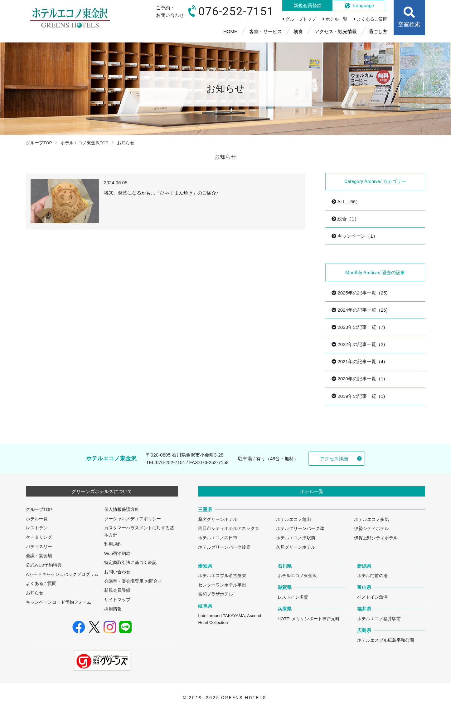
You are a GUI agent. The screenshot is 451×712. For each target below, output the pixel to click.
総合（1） (345, 218)
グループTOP (39, 143)
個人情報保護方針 (121, 509)
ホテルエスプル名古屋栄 (222, 575)
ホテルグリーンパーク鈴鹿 (224, 547)
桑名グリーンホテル (217, 519)
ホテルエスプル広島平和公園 (385, 640)
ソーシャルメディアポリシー (132, 519)
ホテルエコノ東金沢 (297, 575)
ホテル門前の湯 (372, 575)
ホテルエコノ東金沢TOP (85, 143)
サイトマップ (117, 599)
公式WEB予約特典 (44, 565)
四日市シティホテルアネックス (228, 528)
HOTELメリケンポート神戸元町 (309, 618)
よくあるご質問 (41, 583)
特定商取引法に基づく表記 (130, 562)
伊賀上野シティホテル (376, 538)
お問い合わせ (117, 572)
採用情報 (113, 609)
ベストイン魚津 (372, 597)
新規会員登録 (117, 590)
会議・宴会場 (39, 555)
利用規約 (113, 544)
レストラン (37, 528)
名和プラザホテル (215, 594)
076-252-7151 (170, 462)
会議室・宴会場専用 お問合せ (133, 581)
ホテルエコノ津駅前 (295, 538)
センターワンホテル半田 (222, 585)
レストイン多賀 (293, 597)
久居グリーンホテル (295, 547)
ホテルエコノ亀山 (293, 519)
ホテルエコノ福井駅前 (379, 618)
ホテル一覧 (37, 519)
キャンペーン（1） (355, 236)
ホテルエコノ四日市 (217, 538)
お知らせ (34, 593)
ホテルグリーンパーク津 (300, 528)
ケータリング (39, 537)
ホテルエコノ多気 (371, 519)
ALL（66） (346, 201)
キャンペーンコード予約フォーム (58, 602)
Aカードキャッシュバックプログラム (62, 574)
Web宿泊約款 (117, 553)
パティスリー (39, 546)
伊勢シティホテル (371, 528)
